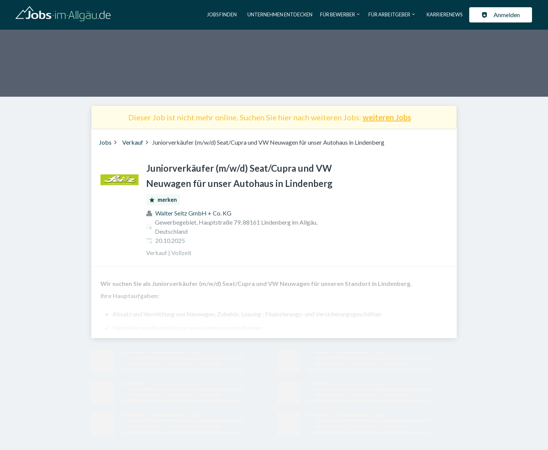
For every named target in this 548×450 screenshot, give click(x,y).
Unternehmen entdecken (279, 14)
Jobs (105, 142)
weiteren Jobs (387, 117)
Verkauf (132, 142)
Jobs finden (222, 14)
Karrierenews (444, 14)
